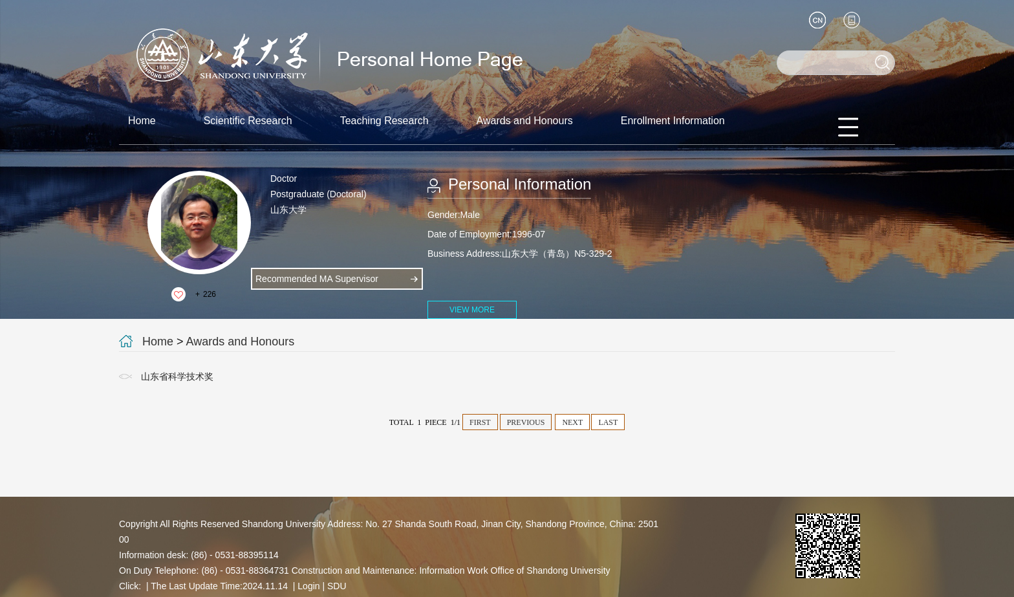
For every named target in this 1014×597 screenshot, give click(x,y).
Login (308, 586)
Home (142, 120)
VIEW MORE (472, 309)
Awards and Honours (525, 120)
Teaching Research (384, 120)
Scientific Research (248, 120)
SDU (337, 586)
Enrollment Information (673, 120)
